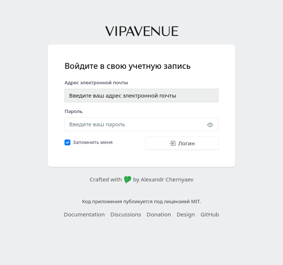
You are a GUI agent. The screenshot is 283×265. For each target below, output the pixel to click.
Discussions (126, 214)
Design (186, 214)
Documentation (84, 214)
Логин (182, 143)
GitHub (209, 214)
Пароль (73, 111)
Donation (159, 214)
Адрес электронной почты (96, 82)
